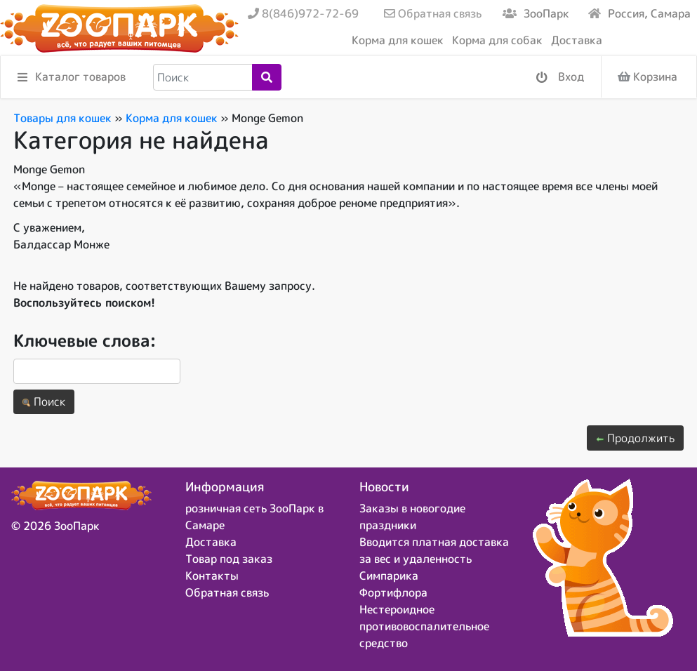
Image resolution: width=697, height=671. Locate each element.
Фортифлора (393, 592)
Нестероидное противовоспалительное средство (424, 626)
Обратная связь (433, 13)
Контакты (212, 575)
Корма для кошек (398, 40)
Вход (560, 77)
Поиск (43, 401)
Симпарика (388, 575)
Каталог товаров (72, 77)
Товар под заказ (228, 558)
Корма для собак (497, 40)
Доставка (576, 40)
